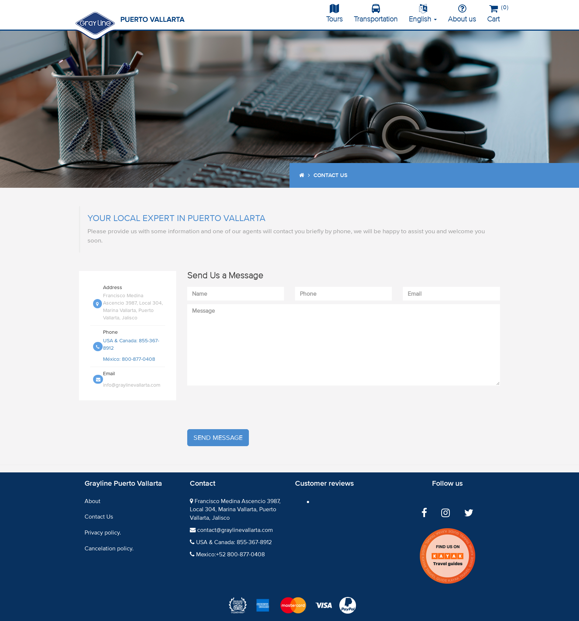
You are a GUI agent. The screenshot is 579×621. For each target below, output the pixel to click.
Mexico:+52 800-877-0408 (230, 554)
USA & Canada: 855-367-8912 (234, 542)
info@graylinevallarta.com (131, 385)
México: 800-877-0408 (129, 359)
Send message (218, 438)
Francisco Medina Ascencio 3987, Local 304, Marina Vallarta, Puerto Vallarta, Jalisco (235, 510)
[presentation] (243, 407)
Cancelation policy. (109, 548)
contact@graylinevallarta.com (235, 530)
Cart (496, 12)
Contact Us (99, 516)
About (92, 501)
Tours (334, 14)
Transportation (376, 14)
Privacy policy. (103, 532)
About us (462, 14)
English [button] (423, 14)
